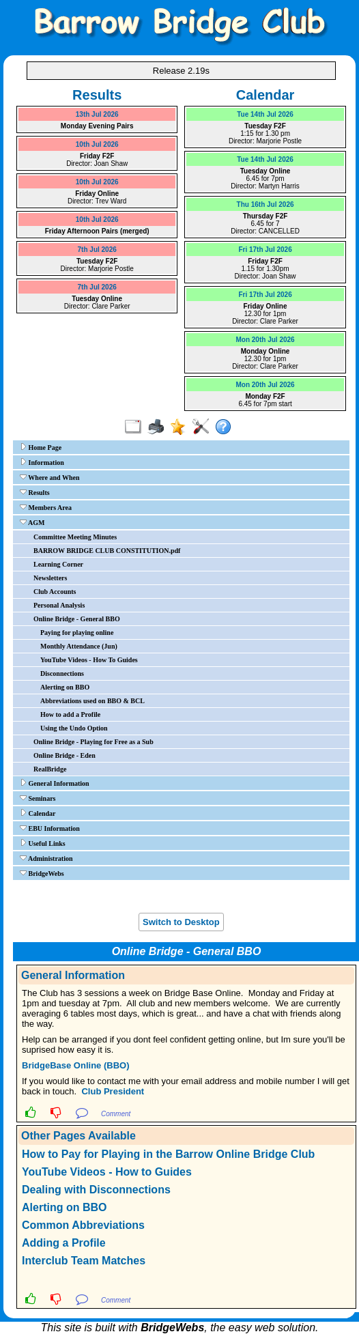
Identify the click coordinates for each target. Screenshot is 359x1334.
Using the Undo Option (74, 728)
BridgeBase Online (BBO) (75, 1065)
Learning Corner (58, 564)
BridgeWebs (42, 873)
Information (42, 462)
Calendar (38, 813)
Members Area (46, 507)
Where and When (50, 477)
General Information (54, 783)
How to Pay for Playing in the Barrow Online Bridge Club (168, 1154)
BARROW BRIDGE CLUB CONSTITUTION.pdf (106, 550)
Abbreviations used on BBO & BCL (92, 701)
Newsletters (50, 578)
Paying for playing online (76, 632)
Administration (46, 858)
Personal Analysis (59, 605)
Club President (112, 1091)
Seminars (38, 798)
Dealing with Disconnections (96, 1189)
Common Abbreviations (83, 1225)
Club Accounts (54, 591)
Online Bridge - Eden (64, 755)
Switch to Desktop (181, 922)
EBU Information (50, 828)
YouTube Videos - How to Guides (107, 1172)
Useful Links (43, 843)
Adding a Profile (64, 1243)
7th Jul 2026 (97, 249)
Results (35, 492)
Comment (115, 1114)
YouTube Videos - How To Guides (89, 660)
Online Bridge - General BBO (76, 619)
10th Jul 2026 (97, 144)
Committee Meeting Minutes (75, 537)
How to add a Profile (70, 714)
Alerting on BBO (64, 687)
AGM (32, 522)
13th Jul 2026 (97, 114)
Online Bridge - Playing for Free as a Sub (93, 742)
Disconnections (62, 673)
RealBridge (49, 769)
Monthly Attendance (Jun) (78, 646)
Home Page (40, 447)
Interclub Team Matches (83, 1260)
